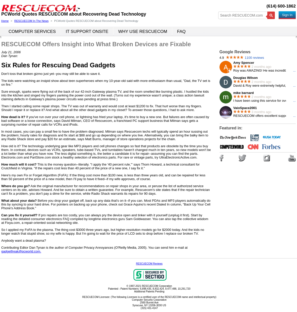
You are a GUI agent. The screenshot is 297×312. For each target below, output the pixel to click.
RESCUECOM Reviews (149, 263)
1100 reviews (254, 58)
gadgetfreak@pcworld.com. (21, 251)
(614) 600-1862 (281, 6)
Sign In (287, 15)
